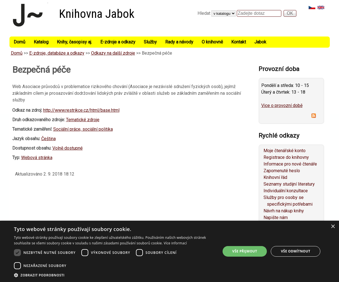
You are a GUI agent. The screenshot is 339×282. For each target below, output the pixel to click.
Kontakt (238, 42)
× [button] (333, 227)
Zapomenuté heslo (282, 170)
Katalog (41, 42)
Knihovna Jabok (97, 14)
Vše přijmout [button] (244, 251)
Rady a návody (179, 42)
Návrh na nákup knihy (284, 210)
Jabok (260, 42)
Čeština (48, 138)
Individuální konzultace (286, 190)
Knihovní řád (275, 177)
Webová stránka (36, 157)
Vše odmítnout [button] (295, 251)
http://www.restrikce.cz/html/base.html (81, 110)
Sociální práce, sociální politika (83, 129)
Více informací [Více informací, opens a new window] (175, 243)
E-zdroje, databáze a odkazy (56, 53)
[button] (114, 275)
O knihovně (212, 42)
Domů (19, 42)
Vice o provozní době (282, 105)
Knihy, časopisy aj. (74, 42)
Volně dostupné (67, 148)
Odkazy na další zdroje (113, 53)
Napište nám (276, 217)
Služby (150, 42)
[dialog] (169, 251)
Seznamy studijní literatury (289, 184)
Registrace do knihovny (286, 157)
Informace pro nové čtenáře (290, 164)
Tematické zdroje (82, 119)
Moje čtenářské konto (285, 150)
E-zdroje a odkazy (117, 42)
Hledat (204, 13)
